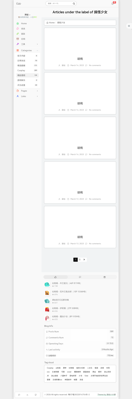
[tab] (55, 277)
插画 (96, 368)
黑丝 (94, 372)
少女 (80, 376)
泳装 (81, 380)
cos (48, 372)
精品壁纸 (27, 75)
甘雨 (108, 368)
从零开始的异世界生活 (99, 376)
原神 (64, 368)
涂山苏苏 (107, 372)
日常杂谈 (27, 61)
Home (50, 23)
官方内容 (27, 56)
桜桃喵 (71, 368)
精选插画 (27, 65)
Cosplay (27, 70)
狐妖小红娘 (80, 368)
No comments (95, 65)
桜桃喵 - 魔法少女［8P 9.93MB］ (66, 316)
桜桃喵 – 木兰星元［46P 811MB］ (67, 283)
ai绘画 (58, 368)
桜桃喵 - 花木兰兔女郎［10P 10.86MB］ (70, 292)
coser (69, 372)
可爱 (63, 372)
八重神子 (63, 376)
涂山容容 (54, 376)
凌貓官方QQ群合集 (60, 300)
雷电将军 (73, 376)
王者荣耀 (55, 372)
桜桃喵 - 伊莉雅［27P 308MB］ (66, 308)
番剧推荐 (77, 372)
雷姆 (48, 380)
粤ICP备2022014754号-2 (79, 395)
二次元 (89, 368)
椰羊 (100, 372)
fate (86, 376)
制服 (75, 380)
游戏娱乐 (27, 80)
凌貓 (63, 65)
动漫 (102, 368)
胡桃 (80, 59)
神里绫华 (68, 380)
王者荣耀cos (57, 380)
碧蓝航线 (86, 372)
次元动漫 (27, 85)
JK (48, 376)
